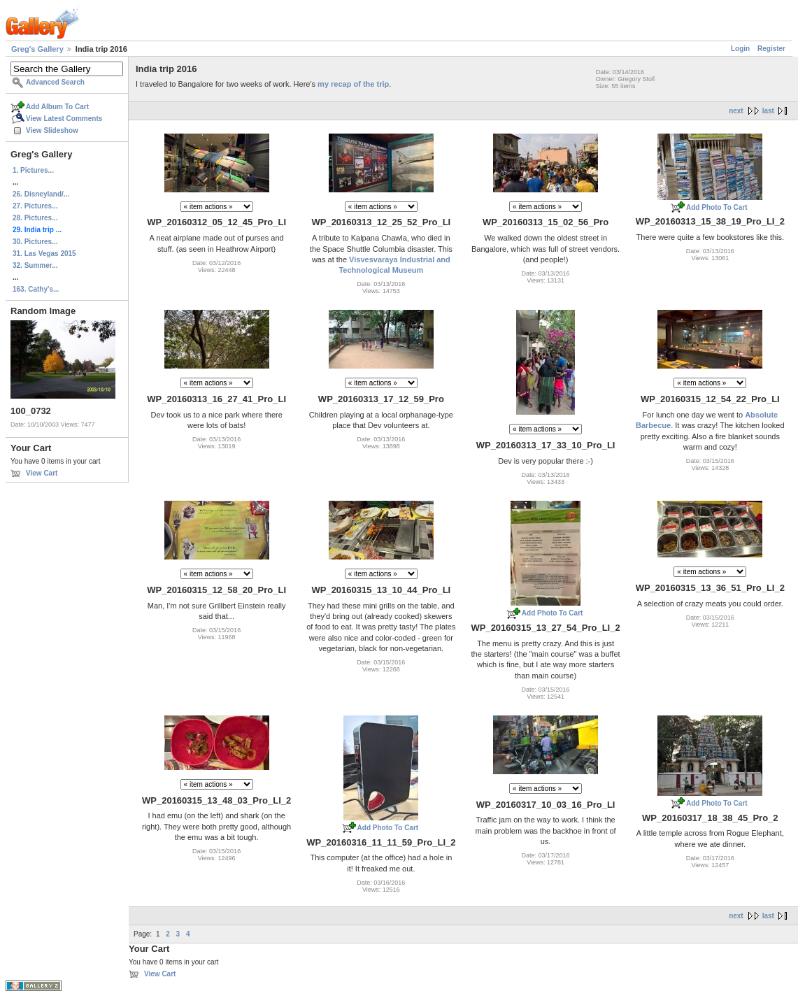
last (768, 111)
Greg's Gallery (37, 49)
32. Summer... (35, 265)
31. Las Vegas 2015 (44, 253)
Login (740, 48)
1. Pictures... (33, 170)
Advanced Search (55, 82)
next (736, 111)
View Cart (41, 473)
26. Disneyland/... (41, 194)
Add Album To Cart (57, 107)
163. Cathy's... (36, 289)
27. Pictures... (35, 206)
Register (771, 48)
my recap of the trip (353, 84)
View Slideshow (52, 130)
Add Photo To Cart (717, 207)
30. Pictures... (35, 241)
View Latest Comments (64, 118)
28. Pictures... (35, 218)
